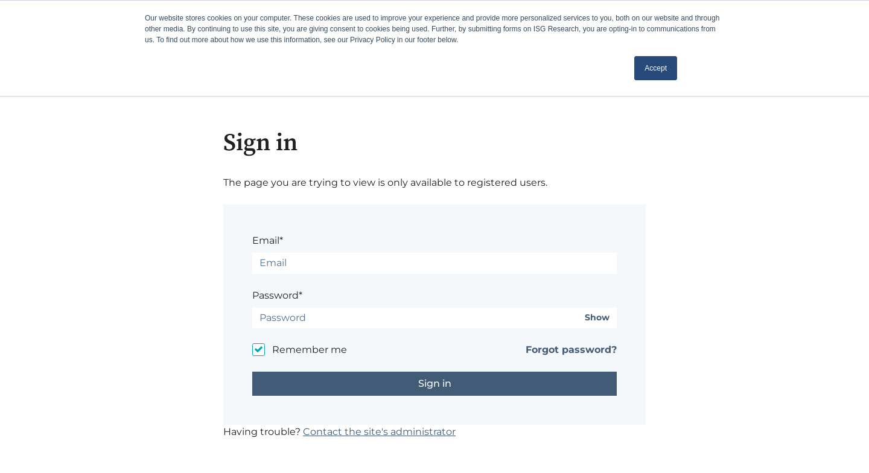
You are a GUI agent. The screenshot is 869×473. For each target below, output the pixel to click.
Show (597, 318)
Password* (277, 295)
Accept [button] (656, 68)
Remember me (309, 349)
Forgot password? (571, 349)
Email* (267, 240)
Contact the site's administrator (379, 431)
